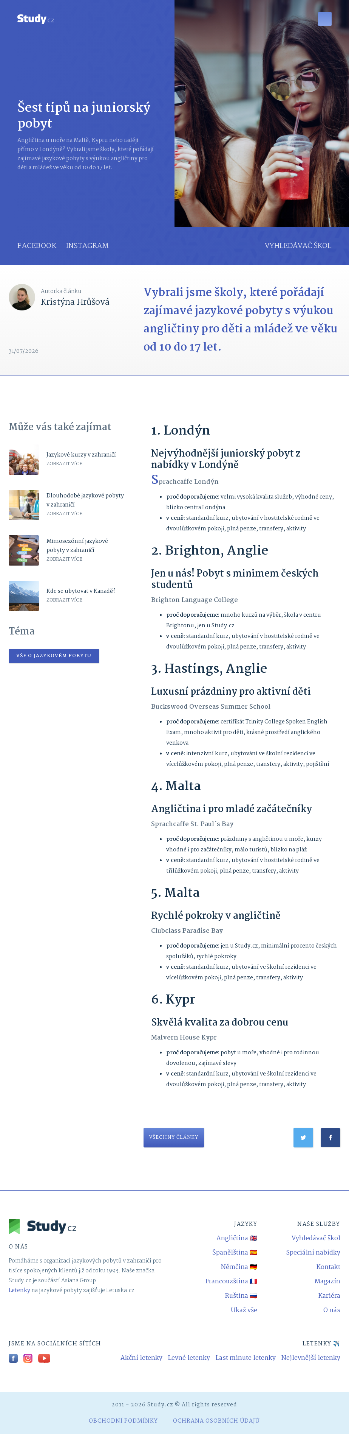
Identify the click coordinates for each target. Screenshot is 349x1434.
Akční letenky (141, 1358)
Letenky (19, 1290)
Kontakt (328, 1267)
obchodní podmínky (123, 1421)
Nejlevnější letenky (310, 1358)
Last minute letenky (246, 1358)
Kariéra (329, 1296)
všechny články (173, 1137)
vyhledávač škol (298, 246)
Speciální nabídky (313, 1253)
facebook (36, 246)
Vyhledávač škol (316, 1238)
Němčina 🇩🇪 (239, 1267)
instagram (87, 246)
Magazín (327, 1282)
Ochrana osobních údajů (216, 1421)
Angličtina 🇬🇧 (236, 1238)
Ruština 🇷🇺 (241, 1296)
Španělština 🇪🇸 (234, 1253)
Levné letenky (189, 1358)
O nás (331, 1310)
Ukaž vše (244, 1310)
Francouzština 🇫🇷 (231, 1282)
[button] (325, 19)
